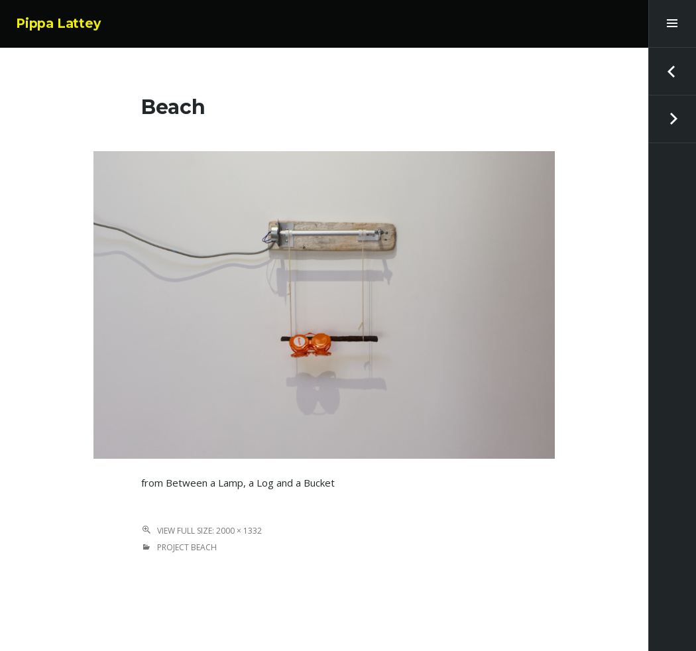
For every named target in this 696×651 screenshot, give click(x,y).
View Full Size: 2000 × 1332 (209, 530)
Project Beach (187, 547)
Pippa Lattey (58, 23)
